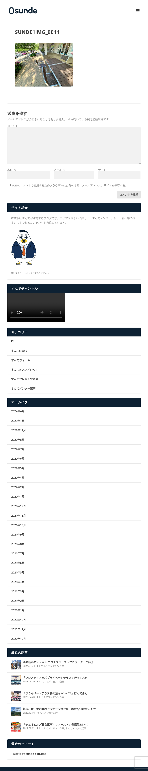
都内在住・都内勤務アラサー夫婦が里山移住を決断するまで (59, 709)
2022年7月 (17, 449)
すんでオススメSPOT (24, 369)
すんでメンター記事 (23, 388)
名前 (11, 170)
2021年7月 (17, 553)
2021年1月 (17, 610)
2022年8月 (17, 439)
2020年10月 (18, 639)
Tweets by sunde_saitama (28, 754)
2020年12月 (18, 620)
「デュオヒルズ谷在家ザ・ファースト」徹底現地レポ (55, 724)
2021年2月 (17, 601)
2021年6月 (17, 563)
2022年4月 (17, 477)
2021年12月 (18, 506)
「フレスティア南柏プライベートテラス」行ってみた (55, 677)
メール (59, 170)
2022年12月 (18, 430)
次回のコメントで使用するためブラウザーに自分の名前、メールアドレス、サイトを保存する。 (70, 185)
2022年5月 (17, 468)
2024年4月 (17, 411)
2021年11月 (18, 515)
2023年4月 (17, 421)
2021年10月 (18, 525)
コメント (12, 126)
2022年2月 (17, 487)
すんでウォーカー (22, 360)
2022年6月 (17, 458)
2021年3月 (17, 591)
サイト (102, 170)
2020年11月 (18, 629)
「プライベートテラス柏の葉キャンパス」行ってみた (55, 693)
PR (12, 341)
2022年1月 (17, 496)
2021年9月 (17, 534)
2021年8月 (17, 544)
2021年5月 (17, 572)
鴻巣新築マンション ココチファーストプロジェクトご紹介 (58, 662)
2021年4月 (17, 582)
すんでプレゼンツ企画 (24, 379)
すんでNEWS (19, 350)
